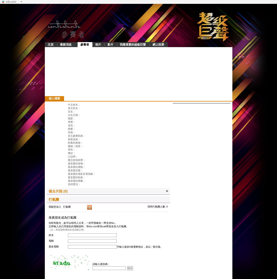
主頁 (50, 44)
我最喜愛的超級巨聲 (133, 44)
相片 (98, 44)
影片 (110, 44)
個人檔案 (54, 98)
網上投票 (158, 44)
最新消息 (66, 44)
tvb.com (11, 1)
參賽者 (84, 44)
